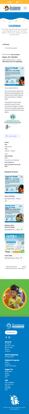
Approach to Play (9, 345)
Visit (6, 380)
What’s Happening (11, 355)
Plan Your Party (9, 384)
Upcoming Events (9, 356)
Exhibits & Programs (12, 360)
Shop (6, 377)
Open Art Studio (9, 156)
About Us (8, 342)
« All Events (5, 44)
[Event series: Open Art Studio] (5, 201)
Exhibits (7, 362)
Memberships (8, 371)
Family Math (8, 255)
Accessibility (8, 388)
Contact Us (7, 351)
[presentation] (14, 184)
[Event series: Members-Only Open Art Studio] (21, 229)
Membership (11, 332)
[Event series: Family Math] (21, 257)
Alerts (11, 2)
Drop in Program (9, 164)
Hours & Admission (9, 382)
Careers (19, 2)
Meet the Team (9, 347)
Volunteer (7, 375)
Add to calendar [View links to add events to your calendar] (13, 136)
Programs (7, 364)
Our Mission (8, 344)
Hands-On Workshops (10, 366)
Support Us (9, 369)
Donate (7, 373)
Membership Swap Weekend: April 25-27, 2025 (13, 267)
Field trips (7, 386)
